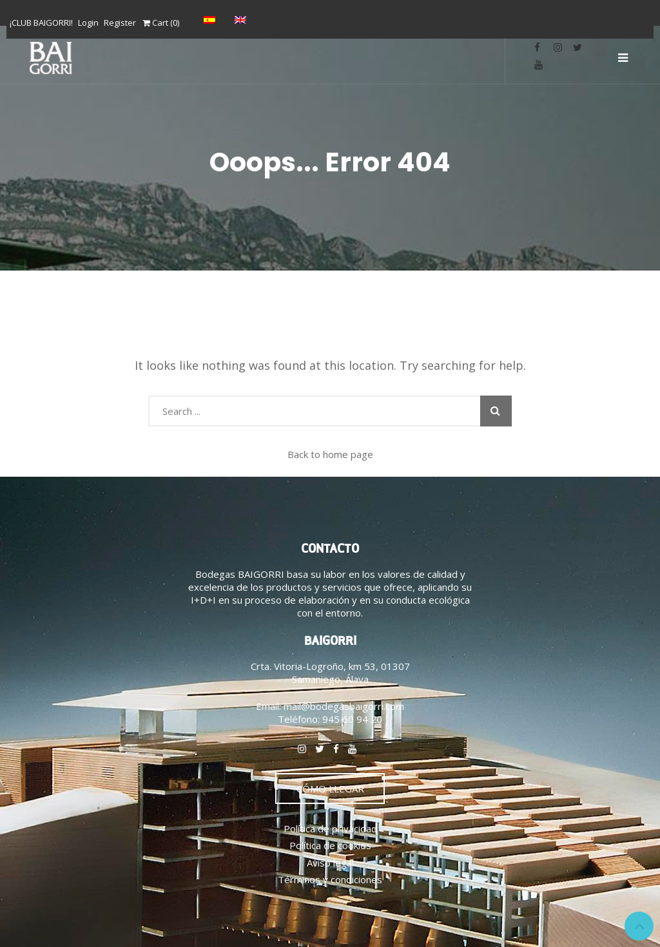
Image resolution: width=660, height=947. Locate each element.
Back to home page (330, 454)
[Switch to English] (243, 20)
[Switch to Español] (212, 20)
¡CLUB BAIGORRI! (41, 22)
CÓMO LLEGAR (330, 788)
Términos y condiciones (330, 879)
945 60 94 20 (352, 719)
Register (120, 22)
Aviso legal (330, 862)
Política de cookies (330, 845)
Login (88, 22)
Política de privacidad (330, 828)
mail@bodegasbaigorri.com (344, 706)
